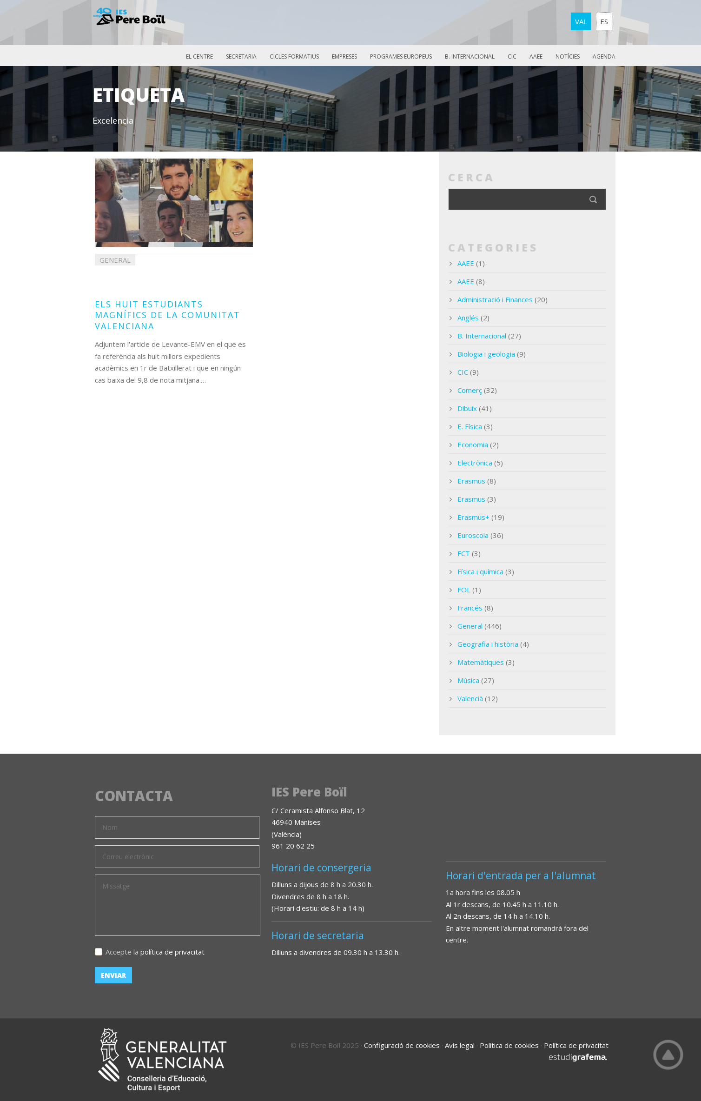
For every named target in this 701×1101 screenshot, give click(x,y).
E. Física (469, 426)
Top (668, 1054)
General (470, 625)
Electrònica (474, 462)
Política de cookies (509, 1045)
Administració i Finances (495, 299)
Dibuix (467, 408)
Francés (470, 607)
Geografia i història (487, 644)
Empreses (344, 56)
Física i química (480, 571)
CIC (512, 56)
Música (468, 680)
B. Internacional (470, 56)
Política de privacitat (576, 1045)
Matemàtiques (480, 662)
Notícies (568, 56)
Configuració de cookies (402, 1045)
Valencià (470, 698)
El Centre (199, 56)
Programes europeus (401, 56)
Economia (472, 444)
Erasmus (471, 480)
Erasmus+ (473, 517)
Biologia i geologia (486, 353)
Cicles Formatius (294, 56)
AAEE (535, 56)
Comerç (469, 390)
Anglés (468, 317)
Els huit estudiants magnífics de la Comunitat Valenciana (167, 315)
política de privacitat (172, 951)
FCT (463, 553)
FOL (463, 589)
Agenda (604, 56)
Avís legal (460, 1045)
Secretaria (241, 56)
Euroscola (473, 535)
